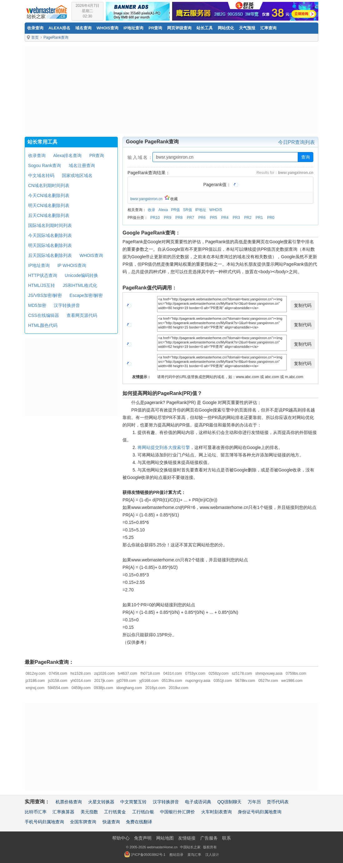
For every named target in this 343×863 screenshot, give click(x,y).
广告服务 (209, 838)
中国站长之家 (190, 847)
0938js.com (103, 688)
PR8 (178, 217)
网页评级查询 (179, 28)
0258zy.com (219, 673)
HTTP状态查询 (42, 275)
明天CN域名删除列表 (48, 205)
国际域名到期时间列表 (50, 225)
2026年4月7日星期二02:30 (87, 10)
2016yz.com (155, 688)
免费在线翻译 (139, 821)
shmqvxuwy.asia (268, 673)
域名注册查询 (82, 165)
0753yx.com (195, 673)
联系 (226, 838)
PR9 (167, 217)
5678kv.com (245, 680)
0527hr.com (268, 680)
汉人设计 (212, 854)
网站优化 (226, 28)
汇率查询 (268, 28)
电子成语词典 (198, 801)
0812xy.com (36, 673)
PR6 (202, 217)
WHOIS (215, 210)
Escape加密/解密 (86, 295)
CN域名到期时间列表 (48, 185)
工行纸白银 (143, 811)
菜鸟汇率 (194, 854)
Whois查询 (107, 28)
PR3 (236, 217)
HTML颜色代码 (42, 325)
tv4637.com (127, 673)
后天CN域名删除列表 (48, 215)
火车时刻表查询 (216, 811)
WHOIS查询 (91, 255)
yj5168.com (148, 680)
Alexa (163, 210)
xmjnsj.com (35, 688)
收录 (151, 210)
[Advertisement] (171, 89)
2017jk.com (103, 680)
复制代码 (302, 305)
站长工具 (204, 28)
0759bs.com (296, 673)
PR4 (224, 217)
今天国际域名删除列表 (50, 235)
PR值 (175, 210)
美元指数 (89, 811)
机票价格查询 (69, 801)
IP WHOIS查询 (71, 265)
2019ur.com (178, 688)
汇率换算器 (63, 811)
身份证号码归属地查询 (259, 811)
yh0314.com (81, 680)
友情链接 (187, 838)
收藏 (171, 199)
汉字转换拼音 (67, 305)
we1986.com (291, 680)
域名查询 (83, 28)
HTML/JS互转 (41, 285)
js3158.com (57, 680)
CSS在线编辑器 (43, 315)
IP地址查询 (133, 28)
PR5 (213, 217)
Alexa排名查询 (67, 155)
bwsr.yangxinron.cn (146, 199)
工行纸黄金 (115, 811)
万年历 (254, 801)
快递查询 (111, 821)
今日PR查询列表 (296, 142)
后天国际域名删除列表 (50, 255)
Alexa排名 (59, 28)
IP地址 (200, 210)
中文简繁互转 (133, 801)
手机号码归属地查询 (44, 821)
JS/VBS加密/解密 (45, 295)
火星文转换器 (101, 801)
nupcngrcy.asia (197, 680)
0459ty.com (81, 688)
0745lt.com (58, 673)
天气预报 (247, 28)
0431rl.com (172, 673)
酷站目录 (176, 854)
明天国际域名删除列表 (50, 245)
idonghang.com (129, 688)
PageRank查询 (55, 37)
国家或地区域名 (77, 175)
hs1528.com (80, 673)
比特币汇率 (36, 811)
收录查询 (35, 28)
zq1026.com (104, 673)
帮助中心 (121, 838)
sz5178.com (242, 673)
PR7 (190, 217)
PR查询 (155, 28)
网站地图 (165, 838)
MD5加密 (37, 305)
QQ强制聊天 (229, 801)
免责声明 (143, 838)
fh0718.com (150, 673)
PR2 (247, 217)
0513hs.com (172, 680)
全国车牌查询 (83, 821)
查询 (305, 157)
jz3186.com (35, 680)
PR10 (155, 217)
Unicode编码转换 (81, 275)
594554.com (57, 688)
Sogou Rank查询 (44, 165)
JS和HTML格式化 (80, 285)
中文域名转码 (41, 175)
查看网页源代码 (82, 315)
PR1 (259, 217)
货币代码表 (278, 801)
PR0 (270, 217)
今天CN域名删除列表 (48, 195)
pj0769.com (126, 680)
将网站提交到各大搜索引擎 (163, 447)
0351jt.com (223, 680)
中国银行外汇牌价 (177, 811)
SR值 (187, 210)
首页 (35, 37)
